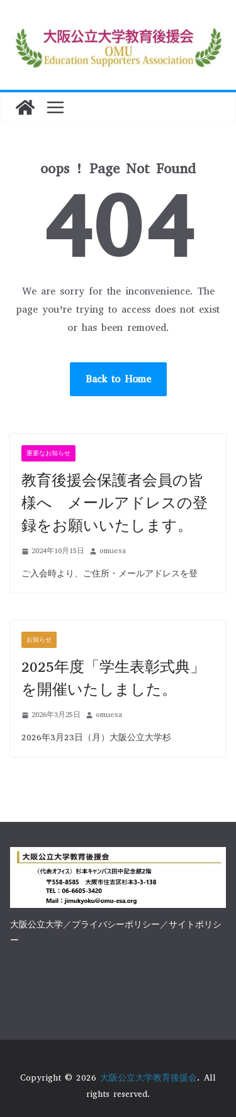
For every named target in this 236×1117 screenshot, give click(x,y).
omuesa (112, 551)
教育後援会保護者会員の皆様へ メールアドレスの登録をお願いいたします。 (114, 503)
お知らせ (39, 639)
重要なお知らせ (48, 453)
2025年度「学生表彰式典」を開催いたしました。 (113, 678)
